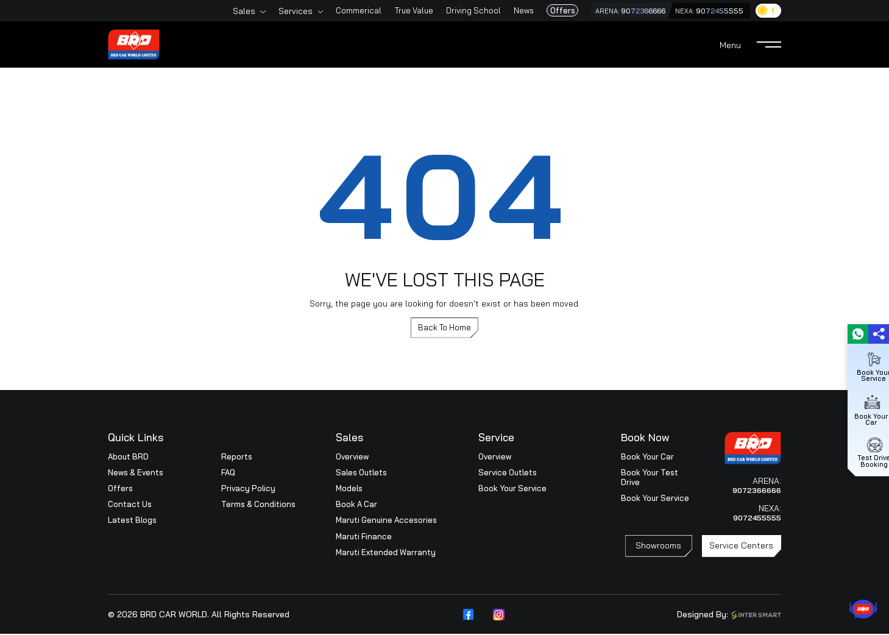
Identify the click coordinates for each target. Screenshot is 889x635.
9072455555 (716, 10)
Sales (228, 11)
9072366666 (633, 10)
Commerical (343, 10)
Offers (546, 10)
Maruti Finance (364, 537)
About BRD (128, 458)
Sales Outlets (361, 473)
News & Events (135, 473)
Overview (352, 458)
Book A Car (356, 505)
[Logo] (134, 43)
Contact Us (130, 505)
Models (349, 489)
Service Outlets (507, 473)
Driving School (457, 10)
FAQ (228, 473)
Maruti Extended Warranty (386, 553)
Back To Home (444, 328)
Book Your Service (512, 489)
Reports (236, 458)
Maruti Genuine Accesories (386, 522)
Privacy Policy (248, 489)
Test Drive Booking (868, 451)
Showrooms (658, 549)
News (508, 10)
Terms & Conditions (258, 505)
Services (280, 11)
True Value (397, 10)
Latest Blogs (132, 522)
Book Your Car (647, 458)
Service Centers (741, 549)
